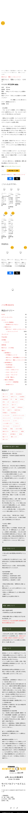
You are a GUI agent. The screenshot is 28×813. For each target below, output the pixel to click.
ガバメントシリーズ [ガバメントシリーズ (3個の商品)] (7, 417)
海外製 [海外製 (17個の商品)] (20, 433)
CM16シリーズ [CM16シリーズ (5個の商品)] (14, 396)
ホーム (3, 70)
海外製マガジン (10, 384)
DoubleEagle (9, 364)
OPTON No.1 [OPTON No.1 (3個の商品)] (20, 407)
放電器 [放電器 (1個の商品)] (22, 431)
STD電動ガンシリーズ (11, 354)
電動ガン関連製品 (9, 379)
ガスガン (3, 320)
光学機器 (3, 339)
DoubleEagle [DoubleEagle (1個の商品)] (5, 399)
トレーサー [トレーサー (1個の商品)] (15, 420)
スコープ (7, 342)
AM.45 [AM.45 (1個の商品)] (11, 393)
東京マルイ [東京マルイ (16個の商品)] (5, 433)
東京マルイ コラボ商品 (7, 347)
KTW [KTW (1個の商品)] (4, 401)
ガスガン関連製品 (9, 322)
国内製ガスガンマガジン (12, 324)
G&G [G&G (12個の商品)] (16, 399)
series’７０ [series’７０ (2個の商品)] (9, 409)
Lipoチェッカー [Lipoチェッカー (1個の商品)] (6, 404)
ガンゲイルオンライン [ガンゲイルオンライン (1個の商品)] (18, 417)
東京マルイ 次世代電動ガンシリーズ (15, 357)
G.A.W (3, 314)
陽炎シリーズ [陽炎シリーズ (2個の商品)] (5, 436)
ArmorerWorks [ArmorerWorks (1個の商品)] (19, 393)
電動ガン (3, 350)
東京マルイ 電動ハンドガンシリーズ (15, 359)
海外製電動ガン (8, 362)
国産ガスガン (8, 326)
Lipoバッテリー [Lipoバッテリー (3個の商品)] (6, 407)
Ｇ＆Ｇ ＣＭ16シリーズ (12, 369)
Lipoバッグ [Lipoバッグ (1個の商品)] (14, 404)
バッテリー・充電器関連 (12, 382)
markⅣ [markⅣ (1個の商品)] (13, 407)
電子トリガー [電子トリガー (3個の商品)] (5, 439)
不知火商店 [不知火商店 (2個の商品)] (5, 428)
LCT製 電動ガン (10, 377)
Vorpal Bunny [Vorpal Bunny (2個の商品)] (13, 412)
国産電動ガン (8, 352)
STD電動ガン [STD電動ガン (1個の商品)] (5, 412)
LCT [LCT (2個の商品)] (8, 401)
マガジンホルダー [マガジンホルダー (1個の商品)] (6, 425)
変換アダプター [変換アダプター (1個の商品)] (6, 431)
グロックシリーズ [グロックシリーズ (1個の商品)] (6, 420)
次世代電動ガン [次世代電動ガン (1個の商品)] (13, 433)
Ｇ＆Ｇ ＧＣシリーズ (11, 372)
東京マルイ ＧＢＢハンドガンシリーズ (16, 329)
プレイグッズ (4, 334)
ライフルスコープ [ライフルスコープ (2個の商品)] (16, 425)
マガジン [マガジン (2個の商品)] (17, 423)
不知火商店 (4, 337)
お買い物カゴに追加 (13, 170)
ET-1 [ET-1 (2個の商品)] (11, 399)
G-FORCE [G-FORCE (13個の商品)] (21, 399)
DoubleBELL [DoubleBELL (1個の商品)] (22, 396)
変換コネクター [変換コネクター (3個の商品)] (15, 431)
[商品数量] (3, 170)
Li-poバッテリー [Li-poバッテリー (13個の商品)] (15, 401)
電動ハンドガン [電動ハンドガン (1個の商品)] (14, 436)
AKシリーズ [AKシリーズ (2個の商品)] (5, 393)
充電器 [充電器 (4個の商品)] (11, 428)
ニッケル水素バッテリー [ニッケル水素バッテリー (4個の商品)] (7, 423)
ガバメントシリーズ (13, 331)
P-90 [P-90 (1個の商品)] (3, 409)
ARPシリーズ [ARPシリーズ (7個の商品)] (5, 396)
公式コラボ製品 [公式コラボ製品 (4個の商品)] (19, 428)
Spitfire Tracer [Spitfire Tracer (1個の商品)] (17, 409)
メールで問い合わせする (7, 305)
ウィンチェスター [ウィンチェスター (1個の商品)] (6, 415)
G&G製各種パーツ (10, 367)
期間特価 (3, 344)
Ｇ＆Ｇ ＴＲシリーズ (11, 374)
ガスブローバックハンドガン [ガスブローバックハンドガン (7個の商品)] (18, 415)
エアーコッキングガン (7, 317)
